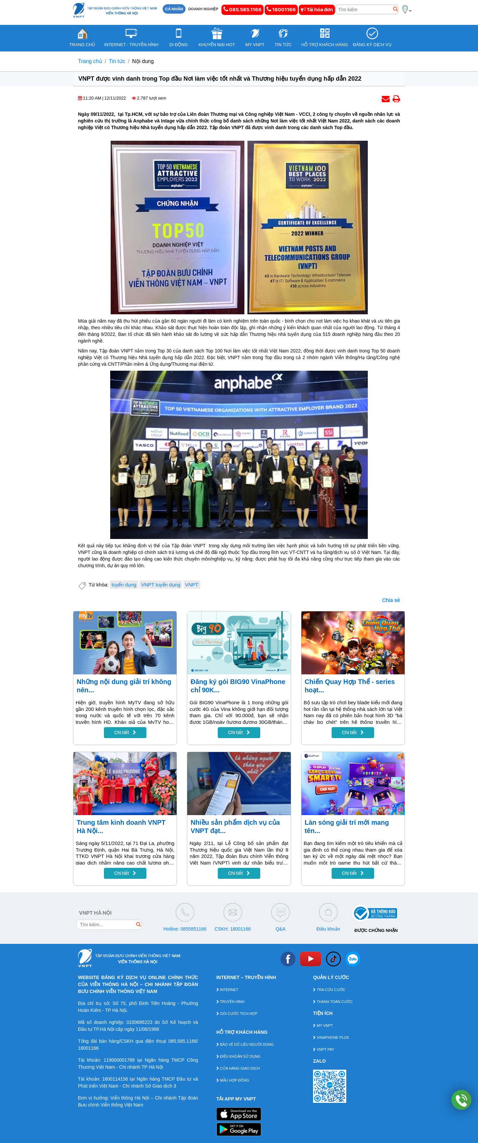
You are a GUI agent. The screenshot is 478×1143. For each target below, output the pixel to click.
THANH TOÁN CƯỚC (333, 1002)
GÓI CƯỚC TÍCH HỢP (237, 1014)
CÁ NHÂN (174, 9)
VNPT (192, 584)
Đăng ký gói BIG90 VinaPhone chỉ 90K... (238, 686)
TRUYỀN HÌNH (230, 1002)
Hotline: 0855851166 (184, 929)
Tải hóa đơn (317, 10)
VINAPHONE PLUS (331, 1037)
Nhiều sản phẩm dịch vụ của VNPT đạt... (235, 826)
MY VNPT (323, 1026)
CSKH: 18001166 (233, 929)
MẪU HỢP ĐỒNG (232, 1080)
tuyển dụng (124, 584)
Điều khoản (328, 929)
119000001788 (119, 1060)
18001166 (281, 9)
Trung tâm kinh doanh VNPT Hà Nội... (121, 826)
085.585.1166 (242, 9)
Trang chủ (90, 61)
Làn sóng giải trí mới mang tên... (347, 826)
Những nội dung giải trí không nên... (124, 686)
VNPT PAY (323, 1049)
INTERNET (227, 990)
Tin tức (117, 61)
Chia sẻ (391, 600)
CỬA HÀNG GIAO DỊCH (238, 1068)
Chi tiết (125, 732)
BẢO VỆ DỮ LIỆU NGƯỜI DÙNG (245, 1044)
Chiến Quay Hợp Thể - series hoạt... (350, 686)
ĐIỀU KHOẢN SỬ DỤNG (238, 1056)
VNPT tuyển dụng (160, 584)
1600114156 (115, 1079)
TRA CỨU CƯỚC (329, 990)
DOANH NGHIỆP (203, 9)
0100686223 (139, 1022)
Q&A (280, 929)
